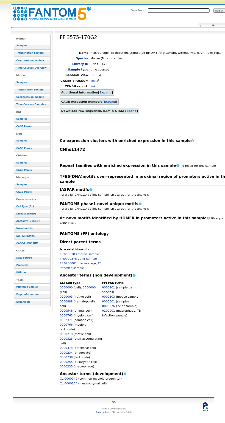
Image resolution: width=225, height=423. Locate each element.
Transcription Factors (30, 53)
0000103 (108, 296)
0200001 (108, 310)
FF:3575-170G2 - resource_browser (49, 11)
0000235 (66, 366)
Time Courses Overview (31, 68)
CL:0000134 (69, 383)
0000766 (66, 324)
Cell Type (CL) (25, 206)
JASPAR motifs (25, 236)
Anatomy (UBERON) (29, 221)
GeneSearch (139, 10)
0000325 (66, 338)
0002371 (66, 320)
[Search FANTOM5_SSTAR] (179, 10)
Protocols (22, 265)
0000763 (66, 315)
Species (82, 58)
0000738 (66, 357)
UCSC (94, 75)
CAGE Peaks (24, 126)
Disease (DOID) (26, 213)
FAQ (113, 402)
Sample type (78, 69)
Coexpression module (30, 60)
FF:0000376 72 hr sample (78, 258)
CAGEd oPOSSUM (27, 243)
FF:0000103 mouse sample (79, 254)
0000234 (66, 352)
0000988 (66, 301)
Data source (24, 258)
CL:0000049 (69, 378)
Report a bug (102, 412)
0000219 (66, 334)
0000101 (108, 287)
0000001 (108, 301)
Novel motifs (24, 228)
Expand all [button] (23, 302)
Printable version (27, 287)
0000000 (66, 287)
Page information (27, 294)
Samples (21, 45)
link (92, 80)
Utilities (21, 272)
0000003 (66, 296)
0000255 (66, 362)
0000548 (66, 310)
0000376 (108, 306)
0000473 (66, 348)
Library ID (80, 64)
